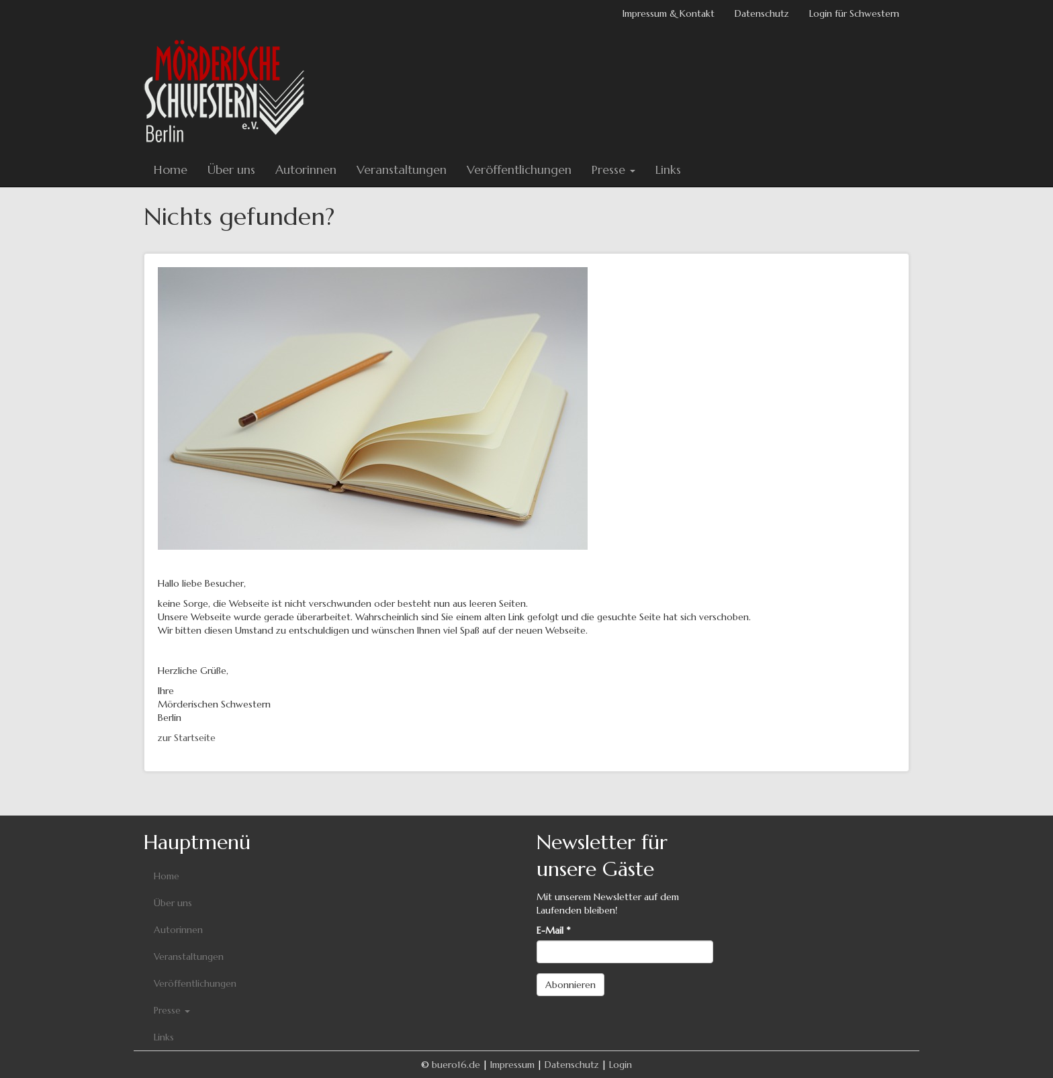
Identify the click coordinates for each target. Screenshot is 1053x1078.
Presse (613, 169)
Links (668, 169)
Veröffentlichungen (519, 169)
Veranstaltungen (402, 169)
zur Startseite (187, 738)
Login (620, 1065)
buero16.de (456, 1065)
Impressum (512, 1065)
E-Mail (553, 930)
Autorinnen (305, 169)
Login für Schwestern (854, 13)
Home (170, 169)
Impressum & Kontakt (669, 13)
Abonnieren (570, 985)
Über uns (231, 169)
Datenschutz (762, 13)
